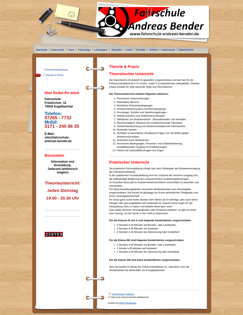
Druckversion (116, 294)
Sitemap (130, 294)
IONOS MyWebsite (127, 303)
